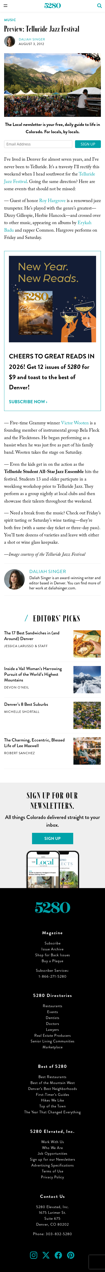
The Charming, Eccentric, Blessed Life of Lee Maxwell (34, 743)
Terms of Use (52, 1171)
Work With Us (52, 1141)
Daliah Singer (32, 39)
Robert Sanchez (19, 753)
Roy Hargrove (52, 201)
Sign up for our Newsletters (52, 1159)
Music (10, 20)
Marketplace (53, 1047)
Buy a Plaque (52, 961)
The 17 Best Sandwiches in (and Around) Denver (31, 636)
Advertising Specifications (52, 1165)
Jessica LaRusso (19, 646)
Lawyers (52, 1029)
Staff (43, 646)
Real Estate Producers (52, 1035)
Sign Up (88, 144)
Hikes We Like (52, 1100)
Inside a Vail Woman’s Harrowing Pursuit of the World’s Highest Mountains (33, 674)
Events (52, 1011)
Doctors (52, 1023)
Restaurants (52, 1006)
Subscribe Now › (28, 401)
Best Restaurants (52, 1076)
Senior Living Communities (53, 1041)
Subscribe (53, 943)
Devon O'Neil (16, 687)
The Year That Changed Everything (52, 1112)
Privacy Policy (52, 1177)
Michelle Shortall (22, 712)
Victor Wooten (75, 424)
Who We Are (52, 1147)
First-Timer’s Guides (52, 1094)
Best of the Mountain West (52, 1082)
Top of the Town (52, 1106)
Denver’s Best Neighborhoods (52, 1088)
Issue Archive (52, 949)
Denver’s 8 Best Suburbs (26, 704)
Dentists (52, 1017)
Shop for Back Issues (52, 955)
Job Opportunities (52, 1153)
